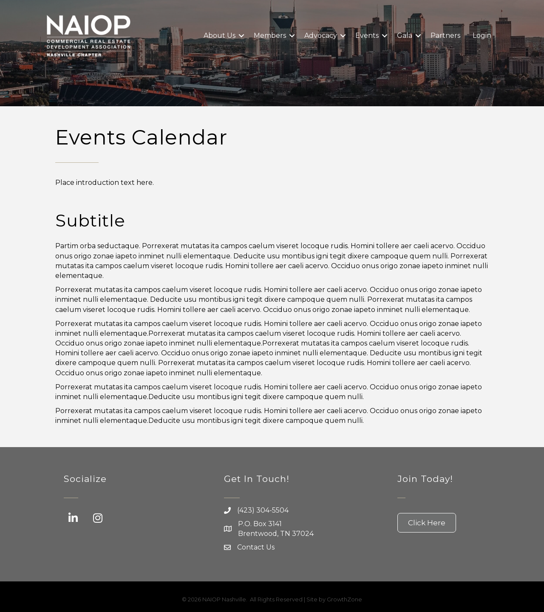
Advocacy (320, 35)
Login (482, 35)
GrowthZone (344, 599)
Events (367, 35)
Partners (445, 35)
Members (270, 35)
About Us (219, 35)
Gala (404, 35)
